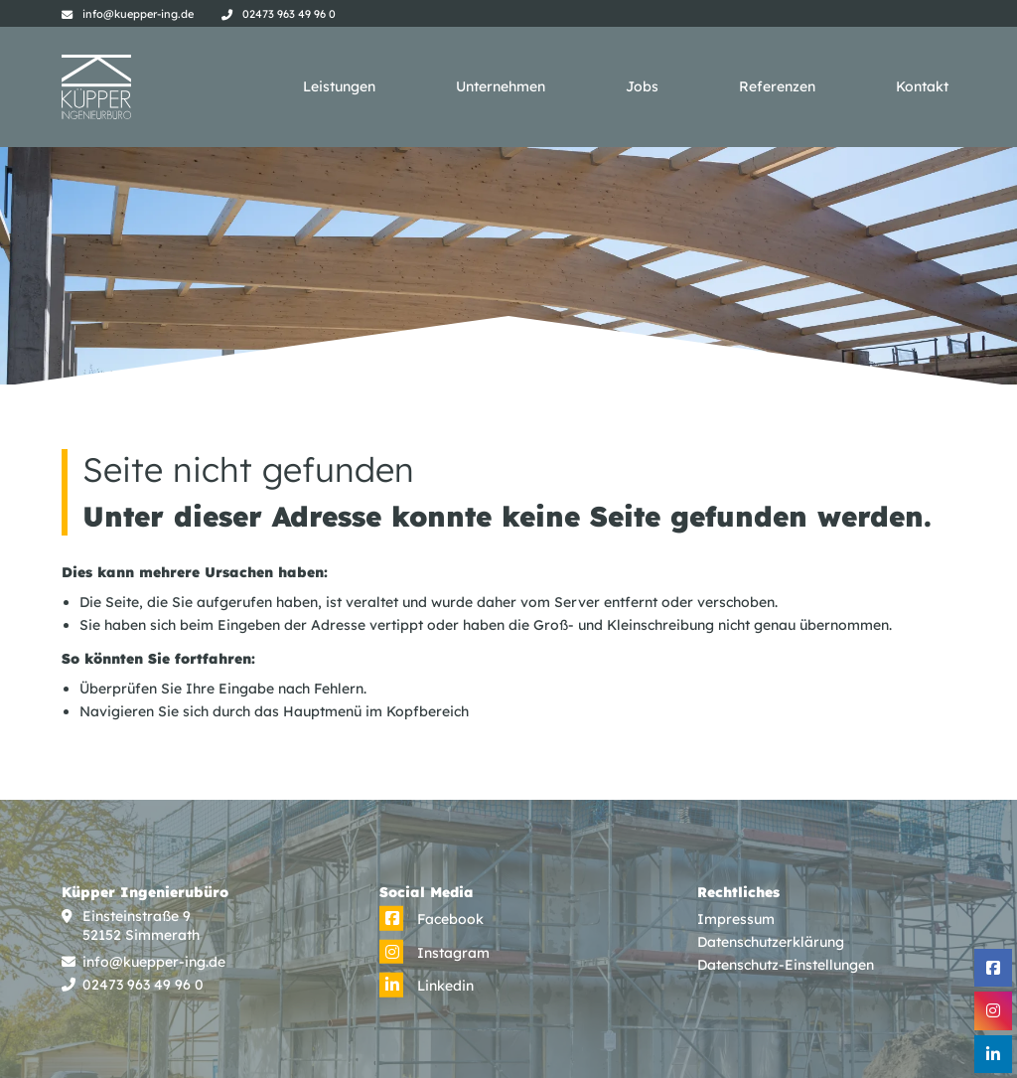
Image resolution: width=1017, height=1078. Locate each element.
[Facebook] (431, 919)
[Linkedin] (426, 986)
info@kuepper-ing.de (138, 14)
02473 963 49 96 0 (289, 14)
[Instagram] (434, 953)
